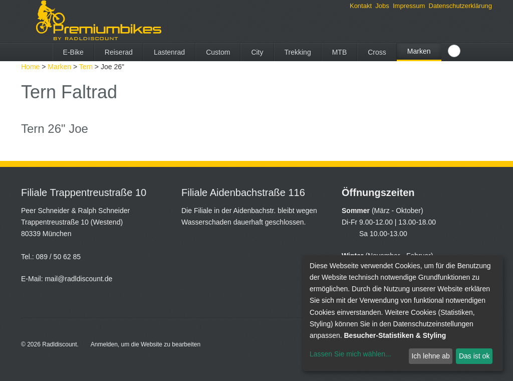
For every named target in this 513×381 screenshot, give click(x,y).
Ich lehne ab (430, 356)
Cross (377, 52)
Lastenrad (169, 52)
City (257, 52)
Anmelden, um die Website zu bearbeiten (145, 344)
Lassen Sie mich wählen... (350, 354)
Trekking (298, 52)
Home (30, 67)
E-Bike (73, 52)
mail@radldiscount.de (78, 279)
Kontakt (361, 6)
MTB (339, 52)
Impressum (409, 6)
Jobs (382, 6)
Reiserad (119, 52)
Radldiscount (59, 344)
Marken (419, 51)
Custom (218, 52)
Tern (86, 67)
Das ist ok (474, 356)
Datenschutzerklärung (460, 6)
